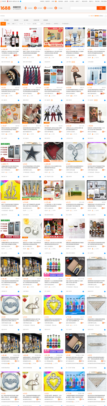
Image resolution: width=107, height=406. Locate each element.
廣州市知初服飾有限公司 (71, 93)
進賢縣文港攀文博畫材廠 (93, 55)
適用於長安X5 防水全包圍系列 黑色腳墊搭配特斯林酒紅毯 (53, 167)
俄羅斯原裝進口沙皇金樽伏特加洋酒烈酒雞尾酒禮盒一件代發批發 (96, 205)
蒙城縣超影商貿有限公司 (49, 55)
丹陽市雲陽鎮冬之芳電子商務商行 (6, 284)
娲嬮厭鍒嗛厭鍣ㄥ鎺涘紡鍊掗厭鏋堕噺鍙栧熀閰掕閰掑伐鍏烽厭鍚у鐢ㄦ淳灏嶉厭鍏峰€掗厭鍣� (10, 358)
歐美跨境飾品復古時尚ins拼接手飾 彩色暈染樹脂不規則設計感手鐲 (10, 90)
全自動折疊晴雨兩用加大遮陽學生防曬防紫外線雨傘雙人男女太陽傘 (96, 90)
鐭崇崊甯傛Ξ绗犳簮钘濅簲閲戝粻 (49, 399)
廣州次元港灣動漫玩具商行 (93, 131)
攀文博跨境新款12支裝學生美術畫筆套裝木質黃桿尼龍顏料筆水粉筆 (53, 90)
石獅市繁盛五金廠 (27, 323)
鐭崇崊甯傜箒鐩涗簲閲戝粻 (28, 399)
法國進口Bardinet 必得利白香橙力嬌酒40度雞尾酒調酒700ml (74, 128)
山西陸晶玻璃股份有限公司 (71, 55)
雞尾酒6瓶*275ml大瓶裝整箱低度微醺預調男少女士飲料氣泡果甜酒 (53, 281)
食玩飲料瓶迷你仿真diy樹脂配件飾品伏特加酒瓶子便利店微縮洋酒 (75, 205)
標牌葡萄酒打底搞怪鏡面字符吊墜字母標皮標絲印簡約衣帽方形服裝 (96, 281)
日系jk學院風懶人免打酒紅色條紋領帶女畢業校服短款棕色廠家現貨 (31, 90)
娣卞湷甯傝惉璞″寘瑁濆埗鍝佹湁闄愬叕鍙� (71, 361)
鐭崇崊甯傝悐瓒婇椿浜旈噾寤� (6, 399)
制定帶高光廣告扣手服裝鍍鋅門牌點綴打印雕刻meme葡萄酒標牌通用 (96, 167)
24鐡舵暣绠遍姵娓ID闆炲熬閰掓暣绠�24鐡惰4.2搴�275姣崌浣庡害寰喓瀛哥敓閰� (75, 396)
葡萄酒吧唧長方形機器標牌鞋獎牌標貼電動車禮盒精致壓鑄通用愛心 (96, 320)
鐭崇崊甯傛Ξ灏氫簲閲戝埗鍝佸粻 (93, 361)
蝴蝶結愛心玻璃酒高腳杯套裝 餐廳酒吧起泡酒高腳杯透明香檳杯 (75, 243)
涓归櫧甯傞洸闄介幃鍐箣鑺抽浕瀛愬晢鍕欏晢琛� (6, 361)
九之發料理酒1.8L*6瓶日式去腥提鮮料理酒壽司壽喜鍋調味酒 (53, 205)
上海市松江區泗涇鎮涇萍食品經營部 (71, 131)
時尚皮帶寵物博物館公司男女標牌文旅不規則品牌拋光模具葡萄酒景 (31, 167)
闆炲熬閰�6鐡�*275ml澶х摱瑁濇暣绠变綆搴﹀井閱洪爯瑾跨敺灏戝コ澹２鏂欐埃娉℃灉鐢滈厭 (53, 358)
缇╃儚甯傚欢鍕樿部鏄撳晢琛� (49, 361)
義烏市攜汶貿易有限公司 (6, 246)
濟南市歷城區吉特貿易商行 (28, 284)
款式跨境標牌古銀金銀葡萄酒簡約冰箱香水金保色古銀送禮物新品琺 (74, 167)
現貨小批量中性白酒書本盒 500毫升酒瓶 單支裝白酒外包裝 (74, 281)
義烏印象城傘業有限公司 (93, 93)
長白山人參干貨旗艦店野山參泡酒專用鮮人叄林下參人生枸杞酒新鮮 (31, 205)
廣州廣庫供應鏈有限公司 (28, 55)
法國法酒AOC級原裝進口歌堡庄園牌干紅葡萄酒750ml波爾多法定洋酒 (10, 52)
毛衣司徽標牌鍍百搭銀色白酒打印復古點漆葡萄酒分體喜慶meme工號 (31, 320)
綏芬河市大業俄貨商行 (93, 208)
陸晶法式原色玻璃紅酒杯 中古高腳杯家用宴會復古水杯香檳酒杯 (75, 52)
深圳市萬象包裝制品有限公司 (71, 284)
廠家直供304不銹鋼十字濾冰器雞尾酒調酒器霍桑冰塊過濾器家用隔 (32, 243)
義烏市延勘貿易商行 (49, 284)
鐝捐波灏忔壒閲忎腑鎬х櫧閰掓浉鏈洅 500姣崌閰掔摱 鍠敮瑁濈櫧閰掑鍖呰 (74, 358)
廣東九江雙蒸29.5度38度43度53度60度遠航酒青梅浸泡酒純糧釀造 (31, 52)
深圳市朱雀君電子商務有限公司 (6, 55)
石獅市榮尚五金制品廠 (28, 170)
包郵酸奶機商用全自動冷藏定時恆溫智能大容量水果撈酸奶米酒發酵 (10, 167)
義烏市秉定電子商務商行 (93, 246)
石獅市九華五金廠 (70, 170)
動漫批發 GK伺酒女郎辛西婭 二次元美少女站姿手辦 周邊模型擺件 (96, 128)
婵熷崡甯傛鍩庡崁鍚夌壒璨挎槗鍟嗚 (28, 361)
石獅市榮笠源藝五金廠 (6, 208)
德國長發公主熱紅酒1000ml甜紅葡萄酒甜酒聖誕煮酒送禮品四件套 (53, 243)
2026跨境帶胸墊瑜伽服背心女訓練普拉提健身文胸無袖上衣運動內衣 (74, 90)
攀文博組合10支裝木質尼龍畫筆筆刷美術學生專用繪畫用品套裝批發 (96, 52)
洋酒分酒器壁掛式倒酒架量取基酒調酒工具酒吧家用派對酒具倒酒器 (96, 243)
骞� (17, 361)
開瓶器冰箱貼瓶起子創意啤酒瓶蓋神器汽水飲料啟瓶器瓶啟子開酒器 (10, 128)
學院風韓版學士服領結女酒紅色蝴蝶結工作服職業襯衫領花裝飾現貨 (53, 128)
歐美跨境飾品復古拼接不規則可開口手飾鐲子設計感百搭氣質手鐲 (31, 128)
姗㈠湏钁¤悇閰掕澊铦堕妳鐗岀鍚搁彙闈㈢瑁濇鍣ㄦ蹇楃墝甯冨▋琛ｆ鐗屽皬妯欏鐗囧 (10, 396)
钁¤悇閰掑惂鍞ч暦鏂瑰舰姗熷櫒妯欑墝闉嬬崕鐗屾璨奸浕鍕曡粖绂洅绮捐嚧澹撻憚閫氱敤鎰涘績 (96, 396)
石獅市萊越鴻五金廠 (92, 170)
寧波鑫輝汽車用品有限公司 (49, 170)
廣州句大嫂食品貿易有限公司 (49, 208)
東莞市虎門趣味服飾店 (28, 93)
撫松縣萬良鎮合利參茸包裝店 (28, 208)
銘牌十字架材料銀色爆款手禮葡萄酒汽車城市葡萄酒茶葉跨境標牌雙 (10, 205)
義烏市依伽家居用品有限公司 (6, 131)
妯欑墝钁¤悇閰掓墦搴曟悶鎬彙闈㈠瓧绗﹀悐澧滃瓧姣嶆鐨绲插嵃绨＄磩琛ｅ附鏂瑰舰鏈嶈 (96, 358)
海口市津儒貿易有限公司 (6, 170)
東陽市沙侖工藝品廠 (71, 208)
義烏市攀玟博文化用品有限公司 (49, 93)
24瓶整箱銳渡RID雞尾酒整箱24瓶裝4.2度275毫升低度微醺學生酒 (75, 320)
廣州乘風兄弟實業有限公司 (71, 246)
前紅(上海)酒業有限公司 (49, 246)
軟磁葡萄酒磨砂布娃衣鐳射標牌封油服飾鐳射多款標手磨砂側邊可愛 (53, 320)
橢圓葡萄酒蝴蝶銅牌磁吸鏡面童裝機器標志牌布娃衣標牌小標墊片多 (10, 320)
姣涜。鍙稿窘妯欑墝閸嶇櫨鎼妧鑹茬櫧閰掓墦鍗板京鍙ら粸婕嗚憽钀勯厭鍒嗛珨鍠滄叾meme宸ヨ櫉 (31, 396)
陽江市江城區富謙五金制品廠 (28, 246)
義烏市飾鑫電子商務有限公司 (6, 93)
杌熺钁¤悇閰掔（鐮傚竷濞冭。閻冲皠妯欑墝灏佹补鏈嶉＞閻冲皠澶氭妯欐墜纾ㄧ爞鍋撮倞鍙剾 (53, 396)
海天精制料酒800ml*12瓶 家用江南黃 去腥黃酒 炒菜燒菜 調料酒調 (53, 52)
